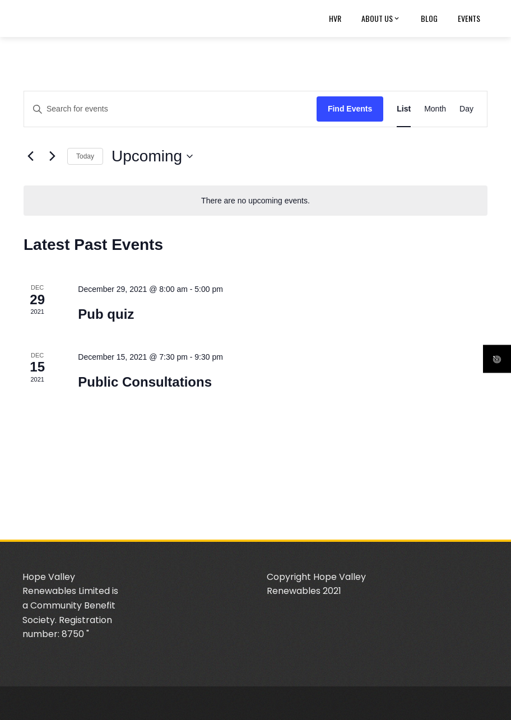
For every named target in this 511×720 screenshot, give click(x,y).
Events (469, 18)
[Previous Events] (30, 156)
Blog (429, 18)
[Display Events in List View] (404, 109)
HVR (335, 18)
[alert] (255, 200)
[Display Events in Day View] (466, 109)
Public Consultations (145, 381)
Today (85, 156)
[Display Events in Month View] (435, 109)
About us (381, 18)
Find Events (350, 108)
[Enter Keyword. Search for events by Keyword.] (170, 109)
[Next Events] (52, 156)
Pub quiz (106, 314)
